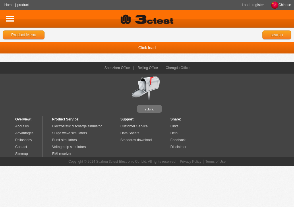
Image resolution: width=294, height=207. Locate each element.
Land (245, 5)
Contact (21, 147)
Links (175, 126)
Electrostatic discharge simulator (77, 126)
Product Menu (23, 34)
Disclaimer (179, 147)
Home (8, 5)
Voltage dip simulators (69, 147)
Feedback (178, 140)
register (258, 5)
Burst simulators (64, 140)
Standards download (136, 140)
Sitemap (21, 154)
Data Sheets (129, 133)
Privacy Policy (191, 162)
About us (22, 126)
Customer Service (134, 126)
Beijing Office (148, 68)
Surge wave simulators (69, 133)
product (23, 5)
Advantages (24, 133)
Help (174, 133)
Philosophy (23, 140)
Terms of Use (215, 162)
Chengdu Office (177, 68)
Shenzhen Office (117, 68)
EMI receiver (61, 154)
